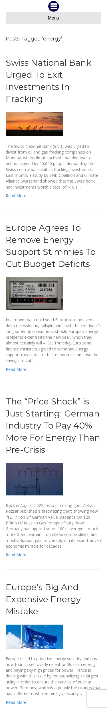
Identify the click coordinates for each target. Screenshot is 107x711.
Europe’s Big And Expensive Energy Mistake (43, 599)
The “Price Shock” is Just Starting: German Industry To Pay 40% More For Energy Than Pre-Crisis (53, 425)
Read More (16, 195)
